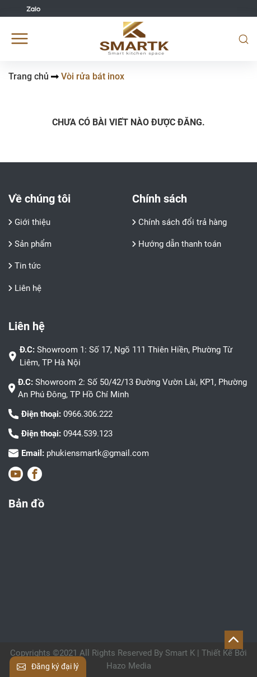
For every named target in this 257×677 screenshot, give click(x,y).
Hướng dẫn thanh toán (179, 244)
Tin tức (28, 266)
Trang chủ (28, 76)
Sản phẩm (33, 244)
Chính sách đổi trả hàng (182, 222)
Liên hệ (28, 288)
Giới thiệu (32, 222)
